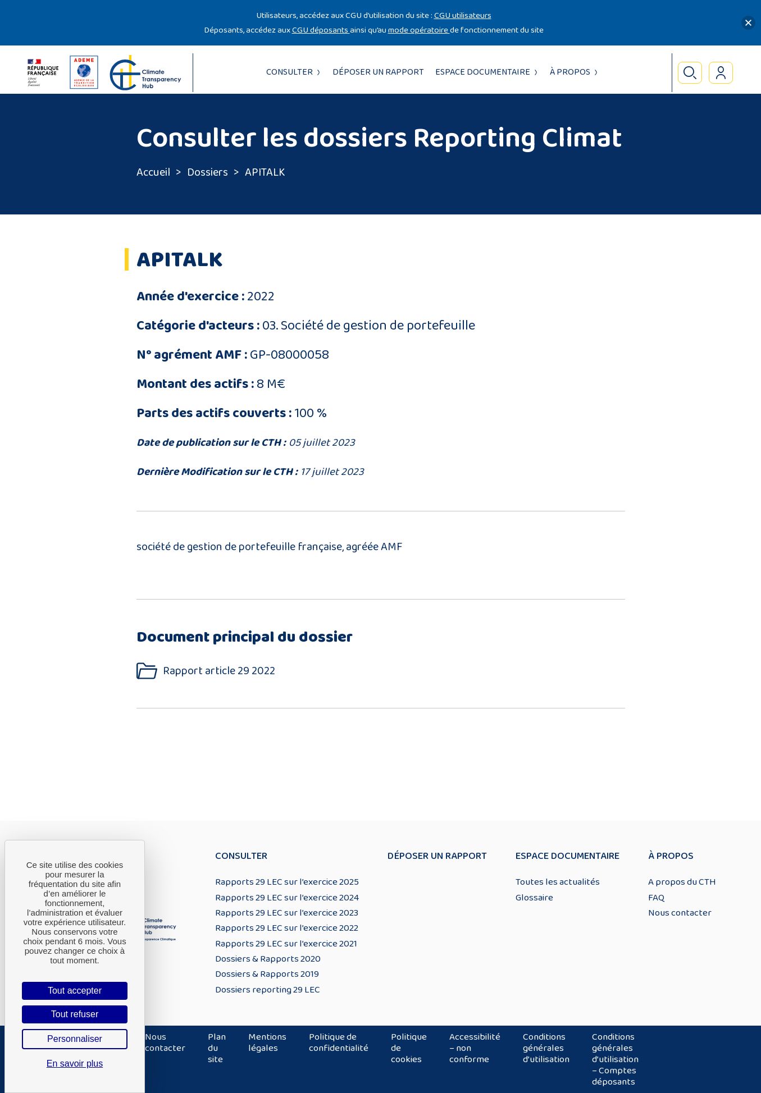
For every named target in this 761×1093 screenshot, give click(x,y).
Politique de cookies (409, 1048)
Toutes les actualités (558, 882)
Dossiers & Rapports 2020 (268, 959)
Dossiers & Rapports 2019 (267, 974)
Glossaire (534, 897)
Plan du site (217, 1048)
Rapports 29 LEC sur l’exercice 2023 (286, 913)
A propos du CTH (682, 882)
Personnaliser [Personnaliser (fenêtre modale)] (74, 1039)
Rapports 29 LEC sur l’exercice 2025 (287, 882)
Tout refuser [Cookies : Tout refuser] (74, 1014)
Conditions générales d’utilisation (546, 1048)
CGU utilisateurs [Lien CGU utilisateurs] (462, 15)
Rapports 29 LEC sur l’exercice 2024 (287, 897)
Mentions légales (267, 1042)
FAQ (656, 897)
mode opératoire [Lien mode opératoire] (419, 30)
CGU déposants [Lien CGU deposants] (321, 30)
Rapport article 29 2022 (219, 671)
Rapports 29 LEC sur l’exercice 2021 (286, 943)
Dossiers (207, 172)
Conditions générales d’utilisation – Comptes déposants (615, 1059)
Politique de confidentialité (338, 1042)
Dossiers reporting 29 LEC (267, 989)
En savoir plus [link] (75, 1063)
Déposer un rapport (378, 72)
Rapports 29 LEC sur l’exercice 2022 (286, 928)
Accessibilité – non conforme (474, 1048)
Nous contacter (680, 913)
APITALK (265, 172)
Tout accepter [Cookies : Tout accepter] (75, 990)
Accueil (153, 172)
